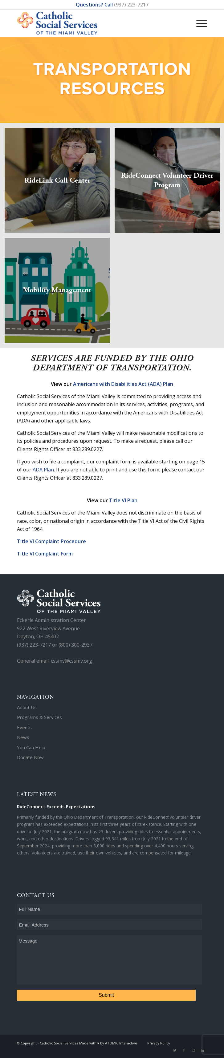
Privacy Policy (158, 1043)
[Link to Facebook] (184, 1050)
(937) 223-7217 (131, 4)
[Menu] (198, 17)
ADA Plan (43, 469)
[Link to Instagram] (193, 1050)
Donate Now (30, 757)
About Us (27, 707)
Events (24, 727)
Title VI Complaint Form (45, 553)
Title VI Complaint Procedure (51, 541)
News (23, 737)
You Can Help (31, 747)
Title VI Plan (123, 500)
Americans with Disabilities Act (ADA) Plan (123, 384)
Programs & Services (39, 717)
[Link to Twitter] (174, 1050)
